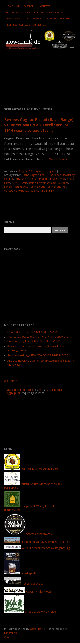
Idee (18, 6)
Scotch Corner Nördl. (28, 533)
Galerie (10, 381)
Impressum (40, 25)
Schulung (66, 18)
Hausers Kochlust (23, 583)
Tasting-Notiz (37, 186)
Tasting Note (20, 186)
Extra (18, 178)
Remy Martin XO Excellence (52, 182)
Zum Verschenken (52, 12)
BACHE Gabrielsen (50, 175)
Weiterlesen (60, 159)
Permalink (48, 190)
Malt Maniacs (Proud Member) (31, 468)
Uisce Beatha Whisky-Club (30, 611)
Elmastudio (11, 632)
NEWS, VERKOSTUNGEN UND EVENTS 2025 (32, 331)
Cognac (8, 178)
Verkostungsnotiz (24, 190)
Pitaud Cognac (56, 178)
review (8, 186)
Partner (29, 6)
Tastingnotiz (53, 186)
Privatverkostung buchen (22, 12)
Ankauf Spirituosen (18, 18)
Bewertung (68, 175)
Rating (32, 182)
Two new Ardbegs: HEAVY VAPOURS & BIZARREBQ (37, 355)
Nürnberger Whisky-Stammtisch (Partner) (37, 541)
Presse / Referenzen (45, 18)
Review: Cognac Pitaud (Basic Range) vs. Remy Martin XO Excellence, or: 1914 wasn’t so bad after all (38, 125)
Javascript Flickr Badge (20, 389)
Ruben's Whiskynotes (27, 591)
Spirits (52, 171)
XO (37, 190)
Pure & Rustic (19, 182)
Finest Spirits (20, 573)
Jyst (41, 389)
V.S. (64, 186)
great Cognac (30, 178)
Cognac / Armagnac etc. (33, 171)
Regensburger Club (18, 25)
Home (9, 6)
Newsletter (43, 6)
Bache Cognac (30, 175)
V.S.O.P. (8, 190)
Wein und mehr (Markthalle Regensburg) (37, 548)
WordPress (36, 628)
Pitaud (43, 178)
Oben (8, 637)
